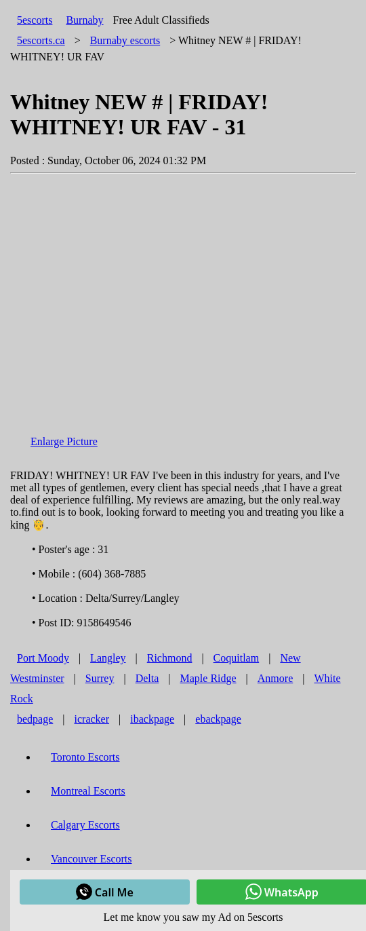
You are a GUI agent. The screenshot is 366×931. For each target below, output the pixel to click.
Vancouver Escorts (91, 858)
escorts (125, 40)
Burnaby (84, 20)
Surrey (100, 678)
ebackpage (218, 719)
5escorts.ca (41, 40)
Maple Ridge (208, 678)
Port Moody (43, 658)
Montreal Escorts (88, 791)
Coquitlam (237, 658)
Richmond (169, 658)
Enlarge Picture (64, 441)
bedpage (35, 719)
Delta (147, 678)
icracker (92, 719)
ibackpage (152, 719)
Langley (107, 658)
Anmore (275, 678)
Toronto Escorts (85, 757)
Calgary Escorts (85, 825)
